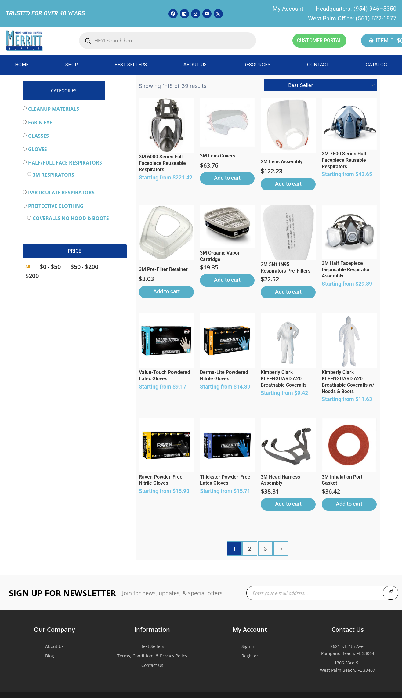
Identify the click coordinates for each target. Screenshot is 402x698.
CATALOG (376, 64)
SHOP (71, 64)
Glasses (38, 135)
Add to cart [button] (227, 178)
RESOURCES (256, 64)
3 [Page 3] (265, 548)
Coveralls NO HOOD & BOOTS (71, 218)
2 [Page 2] (249, 548)
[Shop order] (320, 85)
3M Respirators (53, 175)
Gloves (37, 149)
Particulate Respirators (61, 192)
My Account (288, 8)
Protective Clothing (56, 206)
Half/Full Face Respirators (65, 162)
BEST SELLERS (130, 64)
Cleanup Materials (53, 109)
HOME (22, 64)
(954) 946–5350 (375, 8)
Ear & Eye (40, 122)
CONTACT (318, 64)
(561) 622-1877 (376, 18)
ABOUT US (195, 64)
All (27, 266)
